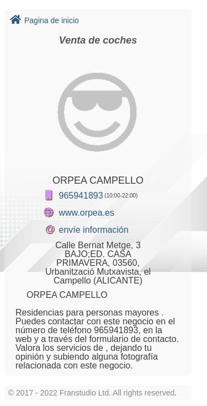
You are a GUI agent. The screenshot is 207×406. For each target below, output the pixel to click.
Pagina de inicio (44, 20)
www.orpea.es (87, 212)
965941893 (81, 195)
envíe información (94, 229)
